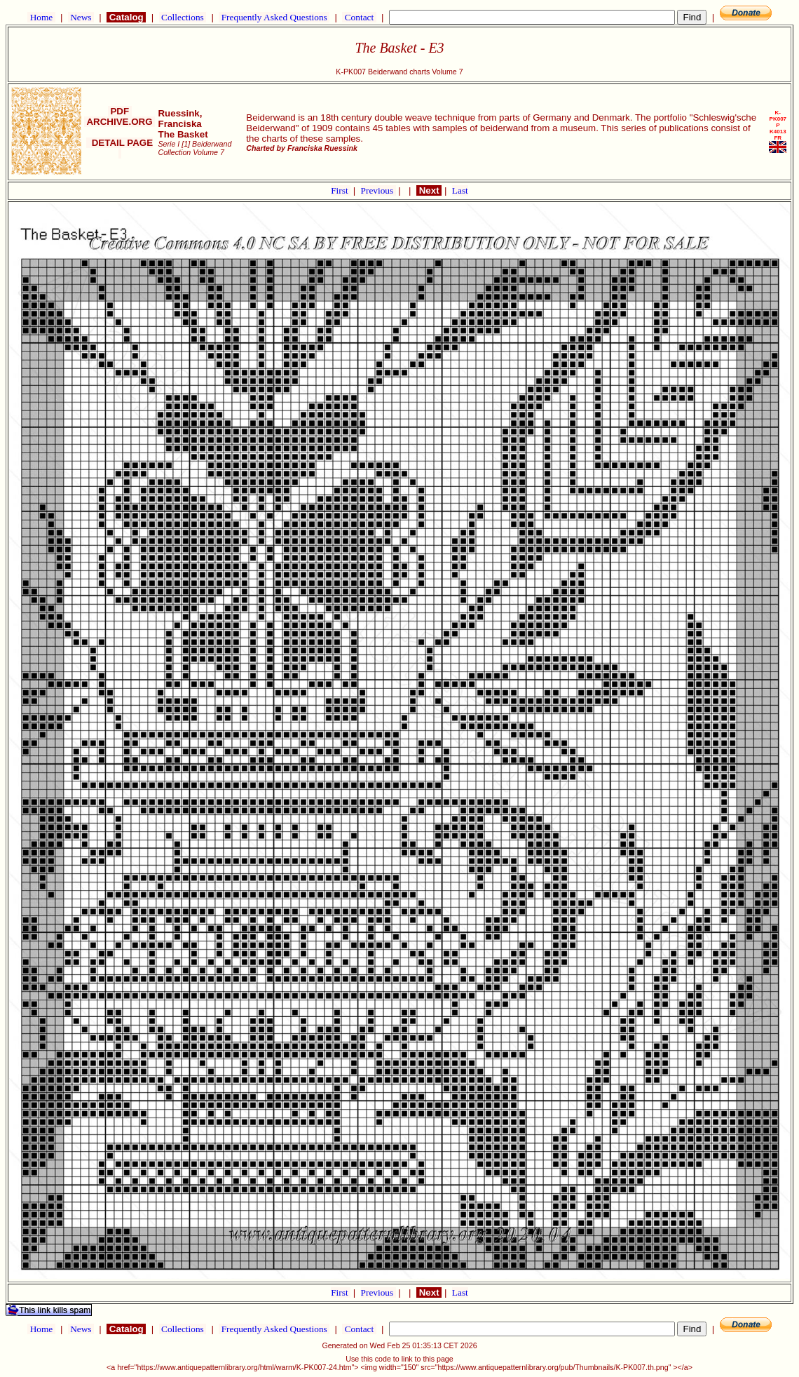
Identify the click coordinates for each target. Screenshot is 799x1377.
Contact (359, 17)
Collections (182, 17)
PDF (120, 111)
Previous (378, 190)
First (340, 190)
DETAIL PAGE (119, 148)
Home (41, 17)
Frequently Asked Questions (274, 17)
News (81, 17)
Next (429, 190)
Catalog (126, 17)
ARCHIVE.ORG (119, 121)
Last (460, 190)
